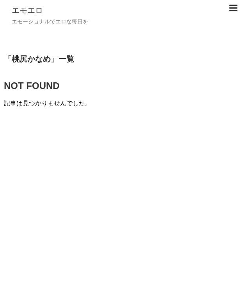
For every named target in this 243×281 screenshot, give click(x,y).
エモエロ (27, 10)
